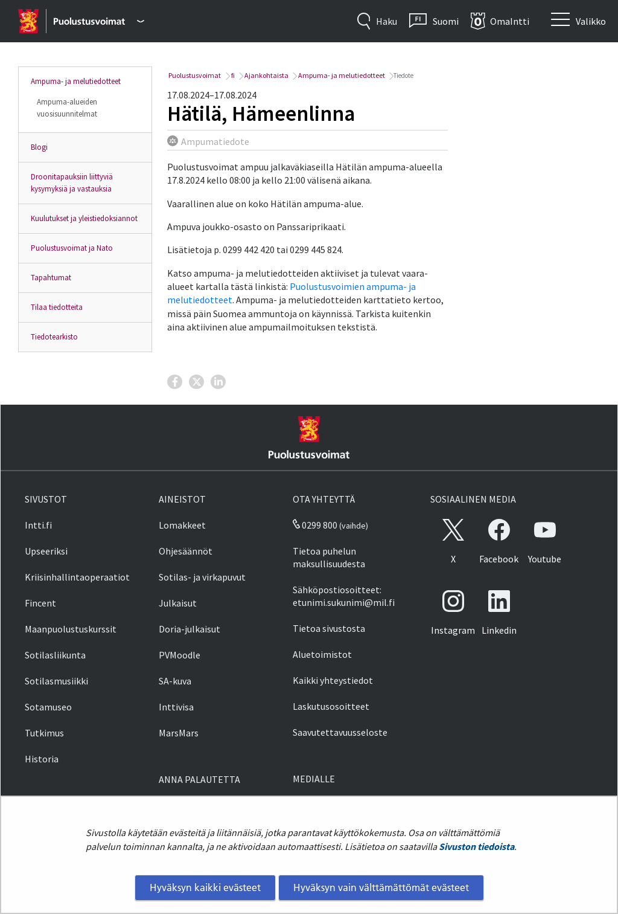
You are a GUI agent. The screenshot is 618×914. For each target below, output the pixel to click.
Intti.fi (38, 525)
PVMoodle (179, 655)
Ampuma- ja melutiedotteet (76, 81)
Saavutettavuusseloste (340, 732)
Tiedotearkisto (54, 337)
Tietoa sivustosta (329, 628)
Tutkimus (44, 733)
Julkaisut (178, 603)
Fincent (40, 603)
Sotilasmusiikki (56, 681)
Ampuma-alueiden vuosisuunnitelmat (67, 108)
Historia (42, 759)
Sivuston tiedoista (476, 846)
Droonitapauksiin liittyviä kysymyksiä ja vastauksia (72, 183)
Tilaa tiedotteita (57, 307)
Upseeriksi (46, 551)
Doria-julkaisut (189, 629)
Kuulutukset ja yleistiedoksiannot (84, 218)
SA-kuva (175, 681)
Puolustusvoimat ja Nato (72, 248)
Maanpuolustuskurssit (70, 629)
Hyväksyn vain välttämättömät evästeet (381, 887)
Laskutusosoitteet (331, 706)
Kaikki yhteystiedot (333, 680)
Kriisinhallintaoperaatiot (77, 577)
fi (232, 75)
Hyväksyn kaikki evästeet (205, 887)
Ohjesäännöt (185, 551)
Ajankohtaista (265, 75)
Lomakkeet (182, 525)
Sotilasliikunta (55, 655)
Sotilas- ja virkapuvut (202, 577)
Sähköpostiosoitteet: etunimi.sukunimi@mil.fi (344, 596)
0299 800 (315, 525)
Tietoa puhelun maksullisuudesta (329, 557)
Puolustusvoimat (194, 75)
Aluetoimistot (322, 654)
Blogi (39, 147)
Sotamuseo (48, 707)
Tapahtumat (51, 277)
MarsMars (179, 733)
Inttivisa (176, 707)
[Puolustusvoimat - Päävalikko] (99, 21)
